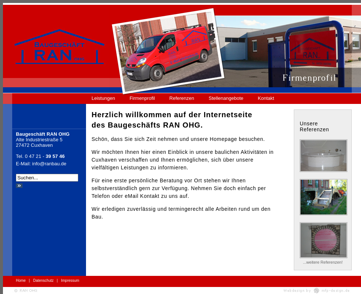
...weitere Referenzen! (323, 262)
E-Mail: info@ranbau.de (41, 163)
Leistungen (103, 98)
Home (21, 280)
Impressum (70, 280)
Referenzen (181, 98)
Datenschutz (43, 280)
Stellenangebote (226, 98)
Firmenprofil (142, 98)
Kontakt (266, 98)
